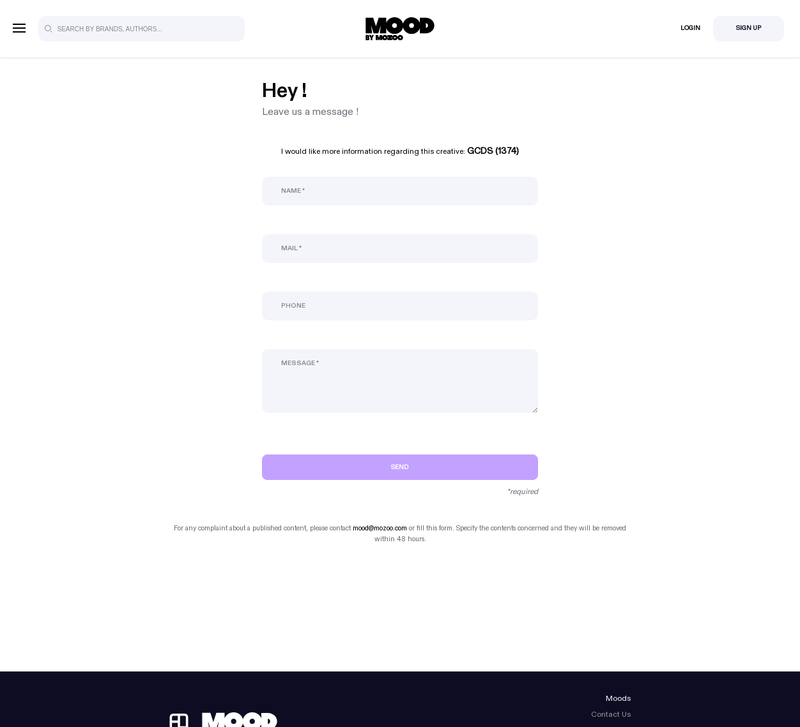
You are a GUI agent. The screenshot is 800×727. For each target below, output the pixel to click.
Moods (618, 698)
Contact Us (611, 714)
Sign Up (748, 28)
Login (690, 28)
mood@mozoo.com (380, 528)
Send (399, 467)
